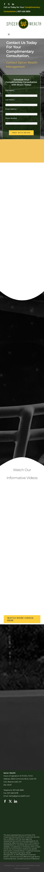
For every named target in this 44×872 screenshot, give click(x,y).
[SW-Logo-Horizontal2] (24, 18)
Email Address (11, 109)
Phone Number (11, 118)
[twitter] (9, 4)
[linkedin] (13, 4)
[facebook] (5, 4)
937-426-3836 (24, 11)
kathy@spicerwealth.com (19, 796)
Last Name (10, 100)
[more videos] (22, 619)
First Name (10, 90)
